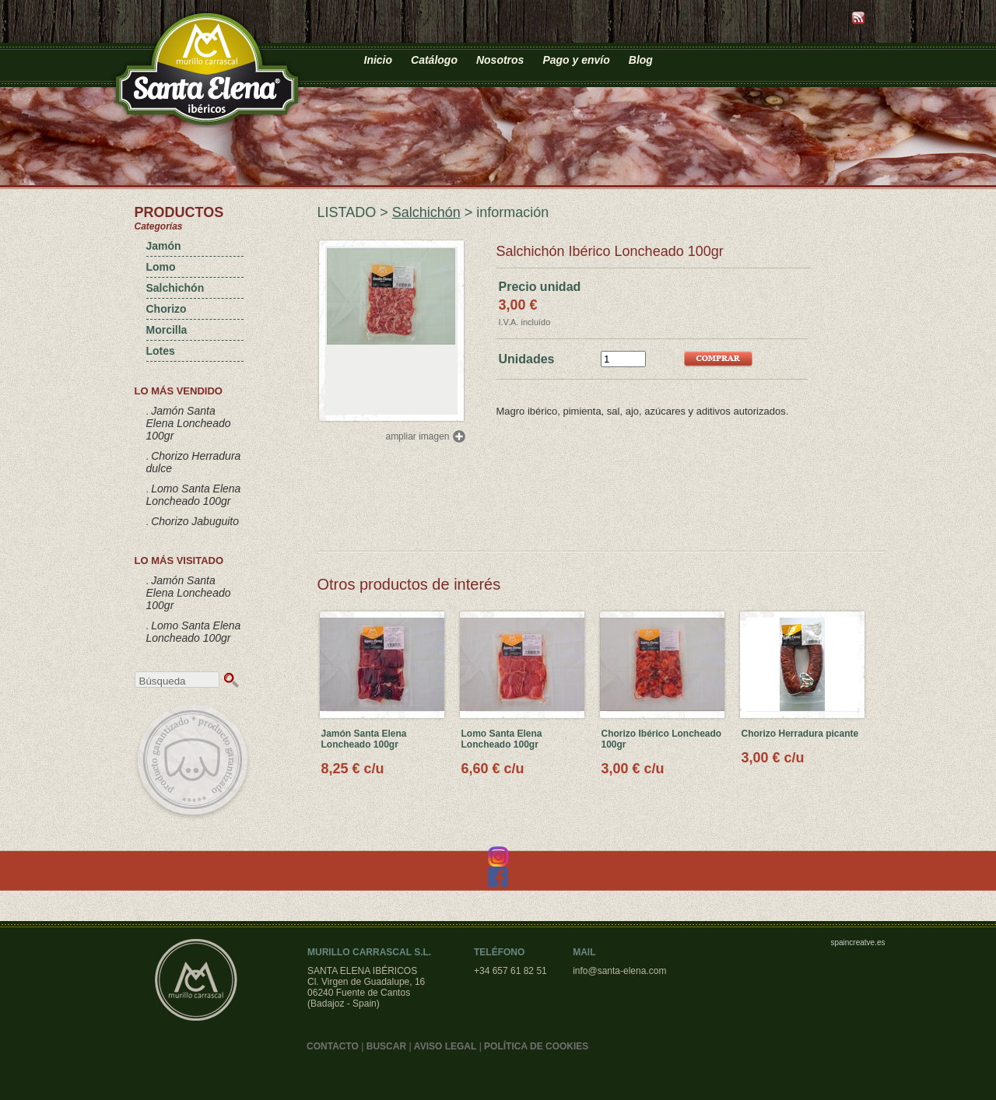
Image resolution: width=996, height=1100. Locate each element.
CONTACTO (333, 1046)
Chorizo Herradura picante (800, 733)
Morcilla (167, 330)
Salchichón (175, 288)
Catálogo (434, 59)
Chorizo (166, 309)
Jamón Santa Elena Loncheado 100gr (188, 423)
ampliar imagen (417, 436)
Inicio (378, 59)
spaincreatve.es (857, 942)
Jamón (163, 246)
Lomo (161, 267)
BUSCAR (386, 1046)
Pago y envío (575, 59)
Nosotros (500, 59)
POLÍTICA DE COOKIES (536, 1046)
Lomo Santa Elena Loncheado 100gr (193, 494)
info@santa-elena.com (619, 970)
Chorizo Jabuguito (195, 521)
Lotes (160, 351)
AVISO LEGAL (445, 1046)
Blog (641, 59)
